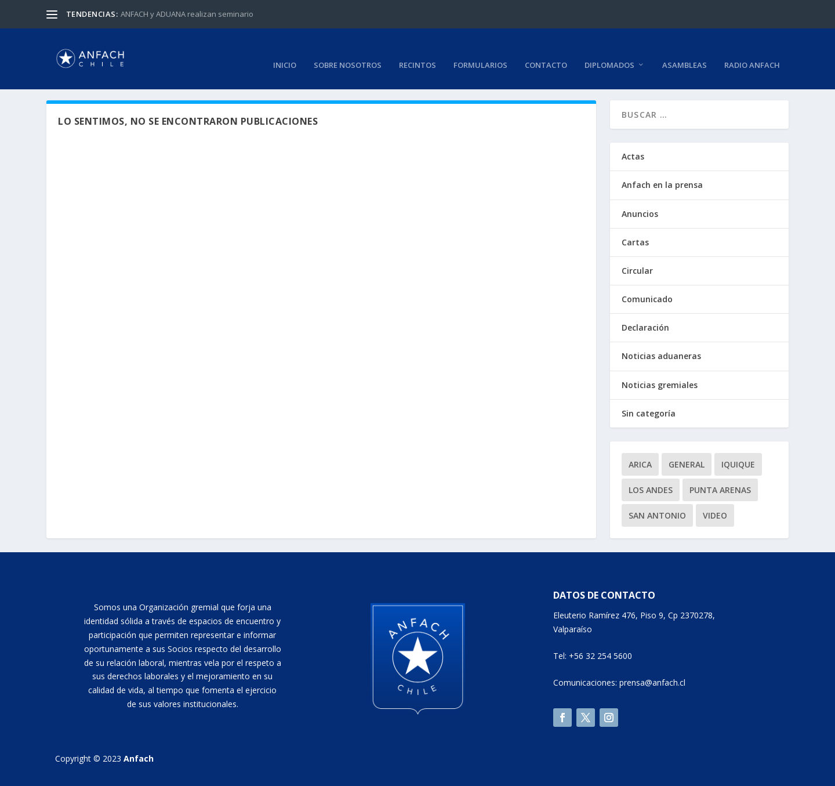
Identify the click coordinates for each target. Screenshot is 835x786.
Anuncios (640, 210)
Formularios (480, 51)
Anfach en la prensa (662, 182)
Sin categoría (649, 410)
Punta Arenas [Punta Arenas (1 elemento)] (720, 486)
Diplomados (609, 51)
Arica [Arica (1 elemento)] (640, 461)
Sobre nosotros (348, 51)
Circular (637, 267)
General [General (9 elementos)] (687, 461)
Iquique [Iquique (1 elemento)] (738, 461)
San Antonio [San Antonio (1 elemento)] (657, 512)
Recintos (417, 51)
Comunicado (647, 296)
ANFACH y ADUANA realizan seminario (187, 14)
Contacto (546, 51)
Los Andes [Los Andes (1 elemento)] (651, 486)
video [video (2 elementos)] (715, 512)
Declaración (645, 325)
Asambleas (684, 51)
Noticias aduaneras (661, 353)
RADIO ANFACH (752, 51)
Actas (633, 154)
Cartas (635, 239)
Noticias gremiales (660, 381)
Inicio (284, 51)
